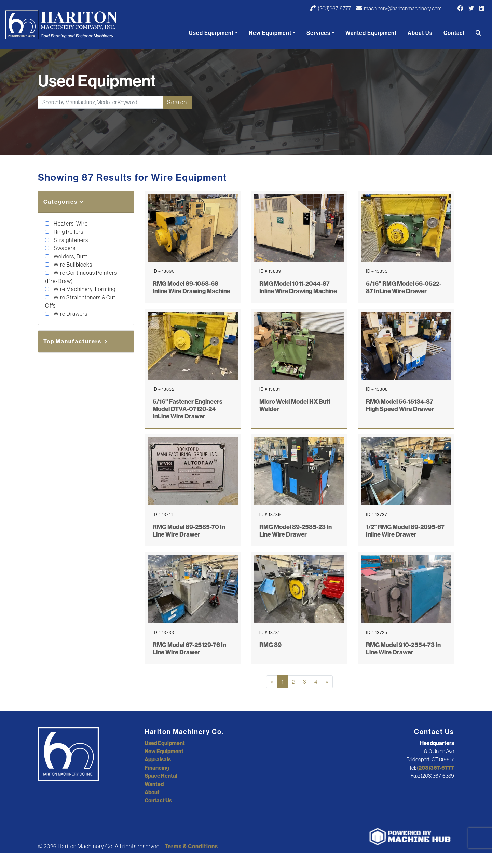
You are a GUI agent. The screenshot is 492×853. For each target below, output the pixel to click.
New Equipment (270, 32)
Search (177, 102)
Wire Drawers (70, 313)
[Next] (327, 681)
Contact (454, 32)
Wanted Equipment (371, 32)
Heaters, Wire (70, 223)
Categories (63, 201)
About (152, 792)
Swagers (64, 248)
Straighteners (70, 239)
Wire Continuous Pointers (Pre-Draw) (81, 276)
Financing (157, 767)
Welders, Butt (70, 256)
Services (318, 32)
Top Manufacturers (75, 341)
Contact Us (158, 800)
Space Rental (161, 775)
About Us (420, 32)
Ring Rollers (68, 231)
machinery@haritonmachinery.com (399, 8)
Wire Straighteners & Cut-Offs (81, 301)
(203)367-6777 (330, 8)
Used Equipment (211, 32)
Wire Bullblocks (72, 264)
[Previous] (271, 681)
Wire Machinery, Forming (84, 289)
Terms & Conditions (191, 846)
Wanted (154, 784)
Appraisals (158, 759)
